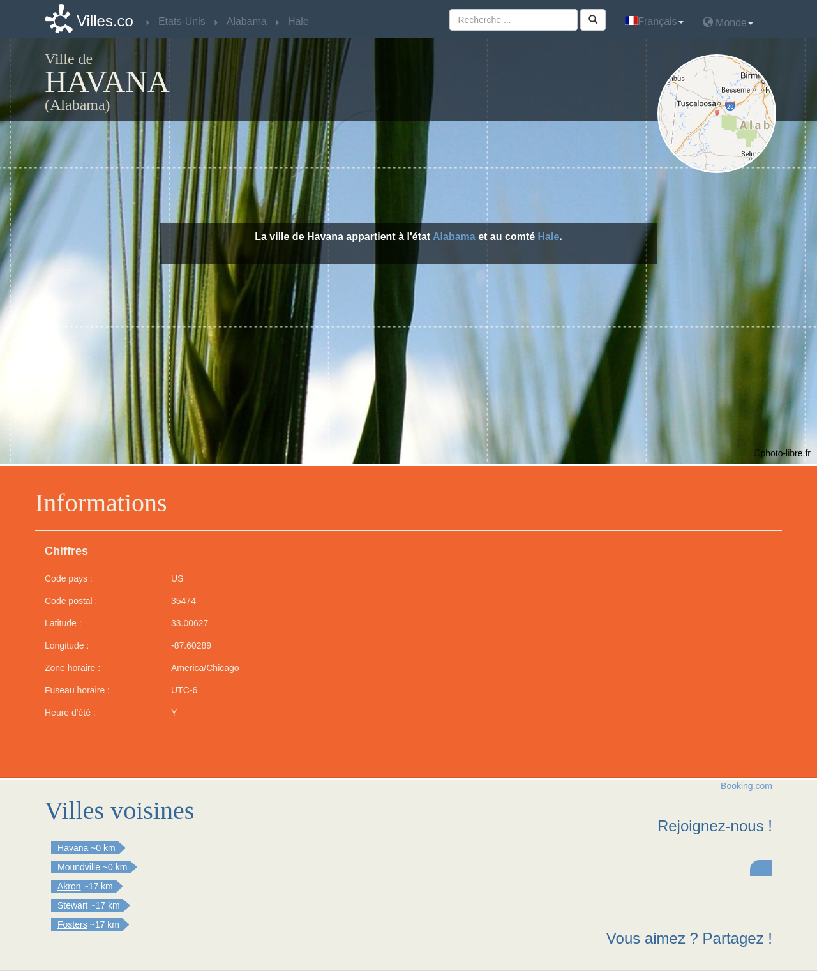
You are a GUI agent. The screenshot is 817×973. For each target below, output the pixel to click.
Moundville (78, 867)
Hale (549, 236)
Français (654, 21)
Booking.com (746, 786)
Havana (72, 848)
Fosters (72, 924)
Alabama (454, 236)
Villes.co (105, 20)
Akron (69, 886)
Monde (728, 22)
